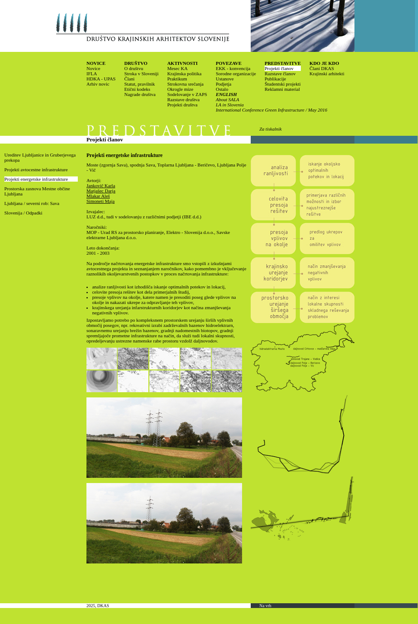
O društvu (133, 68)
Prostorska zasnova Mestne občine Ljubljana (37, 191)
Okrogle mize (180, 89)
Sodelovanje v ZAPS (187, 94)
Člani (129, 78)
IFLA (91, 73)
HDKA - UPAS (100, 78)
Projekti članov (279, 68)
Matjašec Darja (100, 190)
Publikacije (275, 78)
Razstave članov (280, 73)
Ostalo (222, 89)
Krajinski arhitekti (327, 73)
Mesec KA (177, 68)
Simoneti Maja (100, 201)
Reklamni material (282, 89)
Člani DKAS (322, 68)
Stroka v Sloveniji (141, 73)
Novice (93, 68)
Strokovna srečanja (185, 83)
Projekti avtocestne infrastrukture (36, 169)
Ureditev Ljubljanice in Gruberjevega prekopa (40, 157)
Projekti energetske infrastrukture (36, 179)
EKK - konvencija (233, 68)
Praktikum (177, 78)
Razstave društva (183, 99)
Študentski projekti (282, 83)
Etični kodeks (137, 89)
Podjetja (223, 83)
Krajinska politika (184, 73)
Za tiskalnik (270, 128)
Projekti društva (182, 104)
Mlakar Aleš (98, 195)
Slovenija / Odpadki (23, 212)
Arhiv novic (97, 83)
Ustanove (225, 78)
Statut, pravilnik (139, 83)
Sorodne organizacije (236, 73)
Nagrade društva (139, 94)
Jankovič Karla (100, 185)
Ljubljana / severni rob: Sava (31, 203)
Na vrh (265, 605)
